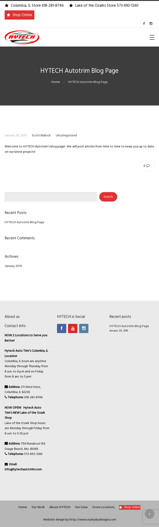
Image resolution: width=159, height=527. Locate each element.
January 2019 (13, 266)
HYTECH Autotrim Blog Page (24, 222)
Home (55, 82)
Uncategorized (66, 135)
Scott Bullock (41, 135)
